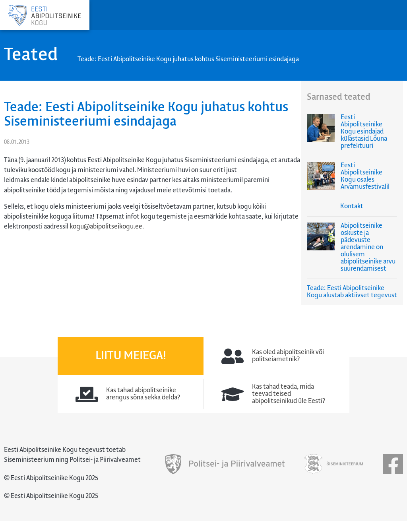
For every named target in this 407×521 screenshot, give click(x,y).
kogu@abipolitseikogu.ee (106, 226)
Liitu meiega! (130, 356)
